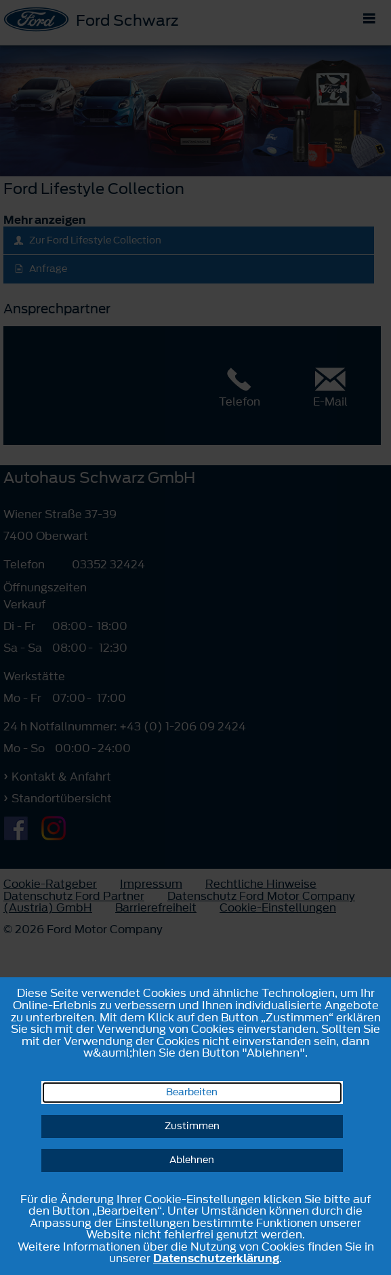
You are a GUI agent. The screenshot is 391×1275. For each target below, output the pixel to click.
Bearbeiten (192, 1092)
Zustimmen (192, 1126)
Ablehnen (191, 1160)
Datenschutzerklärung (216, 1258)
